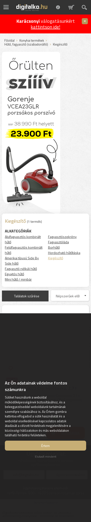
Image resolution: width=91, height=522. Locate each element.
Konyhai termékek (31, 41)
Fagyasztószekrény (62, 236)
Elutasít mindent (45, 456)
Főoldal (9, 41)
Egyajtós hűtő (14, 273)
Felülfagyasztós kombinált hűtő (23, 250)
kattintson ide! (45, 27)
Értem (45, 445)
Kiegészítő (55, 258)
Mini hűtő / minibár (18, 279)
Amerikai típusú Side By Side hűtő (22, 260)
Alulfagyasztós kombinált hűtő (23, 239)
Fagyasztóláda (58, 242)
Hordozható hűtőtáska (64, 252)
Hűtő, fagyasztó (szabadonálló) (26, 44)
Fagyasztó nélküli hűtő (21, 268)
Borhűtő (54, 247)
